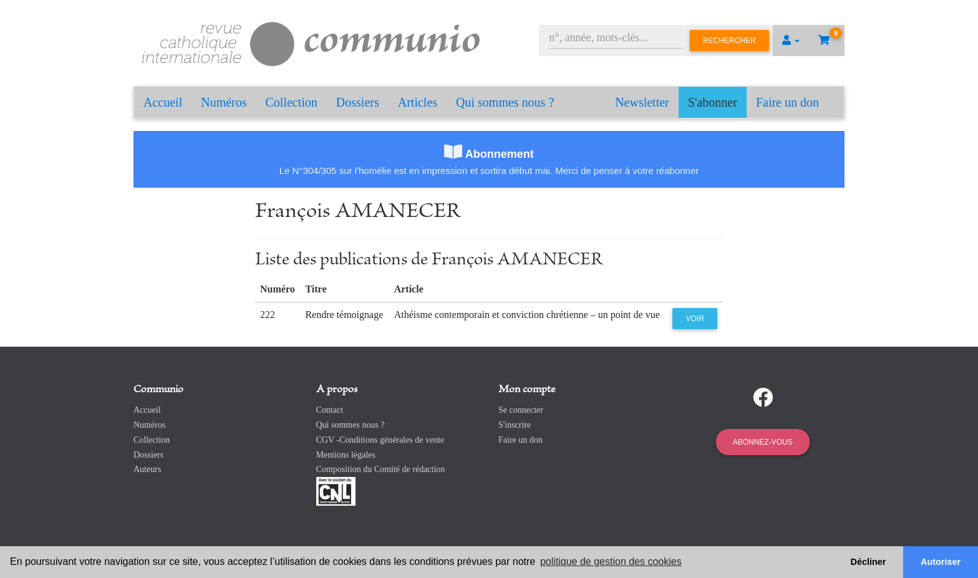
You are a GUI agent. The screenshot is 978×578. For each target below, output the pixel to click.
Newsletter (642, 102)
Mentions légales (345, 455)
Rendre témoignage (344, 314)
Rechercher (729, 40)
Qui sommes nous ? (505, 102)
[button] (791, 40)
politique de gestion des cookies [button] (611, 561)
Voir (694, 318)
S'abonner (712, 102)
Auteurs (147, 469)
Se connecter (520, 410)
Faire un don (787, 102)
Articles (417, 102)
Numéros (223, 102)
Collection (291, 102)
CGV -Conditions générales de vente (380, 440)
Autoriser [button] (941, 562)
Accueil (162, 102)
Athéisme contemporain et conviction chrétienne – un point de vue (527, 314)
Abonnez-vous (763, 442)
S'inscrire (514, 425)
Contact (330, 410)
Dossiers (357, 102)
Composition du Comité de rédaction (380, 469)
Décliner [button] (868, 562)
